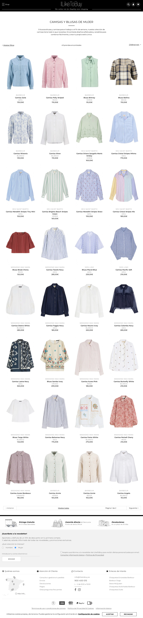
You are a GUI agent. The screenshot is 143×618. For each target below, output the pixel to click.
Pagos (42, 587)
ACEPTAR (110, 614)
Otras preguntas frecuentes (51, 590)
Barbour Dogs (115, 581)
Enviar (11, 559)
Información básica (103, 608)
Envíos (42, 581)
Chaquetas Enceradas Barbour (121, 577)
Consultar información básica (72, 555)
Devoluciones (45, 584)
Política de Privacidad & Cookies (81, 608)
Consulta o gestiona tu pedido (52, 577)
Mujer (20, 548)
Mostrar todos (63, 508)
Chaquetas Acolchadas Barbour (122, 587)
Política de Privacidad (95, 555)
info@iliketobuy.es (82, 577)
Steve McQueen (115, 584)
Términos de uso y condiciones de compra (49, 608)
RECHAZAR (128, 614)
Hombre (9, 548)
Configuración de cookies (89, 614)
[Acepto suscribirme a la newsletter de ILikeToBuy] (61, 552)
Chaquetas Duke (116, 590)
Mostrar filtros (8, 45)
